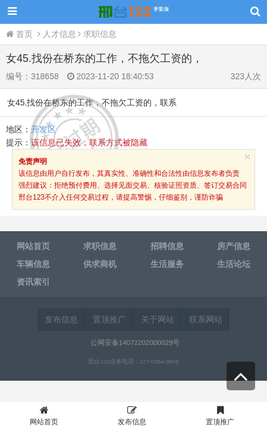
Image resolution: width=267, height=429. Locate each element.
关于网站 (157, 319)
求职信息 (100, 34)
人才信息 (59, 34)
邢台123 (134, 12)
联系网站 (205, 319)
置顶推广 (109, 319)
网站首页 (44, 417)
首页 (20, 34)
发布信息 (61, 319)
